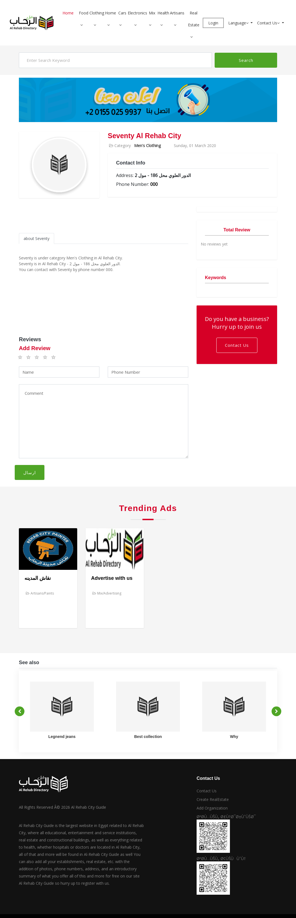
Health (163, 13)
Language (239, 23)
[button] (83, 25)
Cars (122, 13)
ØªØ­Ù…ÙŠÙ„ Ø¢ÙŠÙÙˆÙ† (221, 858)
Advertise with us (111, 578)
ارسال (29, 472)
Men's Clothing (147, 145)
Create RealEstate (213, 799)
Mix (152, 13)
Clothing (96, 13)
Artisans (177, 13)
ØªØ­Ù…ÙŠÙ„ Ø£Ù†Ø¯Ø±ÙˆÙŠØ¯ (226, 816)
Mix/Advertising (106, 593)
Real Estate (193, 18)
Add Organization (212, 808)
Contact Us (269, 23)
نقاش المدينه (37, 578)
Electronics (137, 13)
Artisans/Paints (40, 593)
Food (83, 13)
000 (154, 184)
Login (213, 23)
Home (68, 13)
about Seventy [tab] (36, 238)
